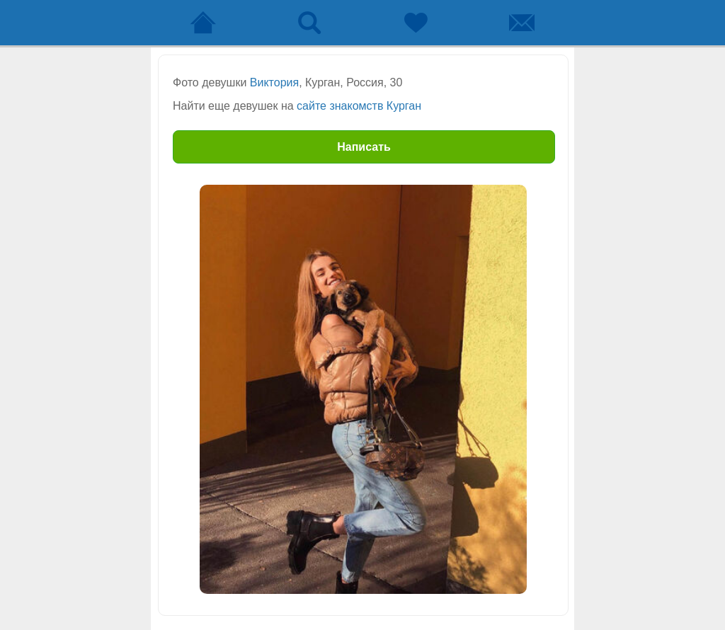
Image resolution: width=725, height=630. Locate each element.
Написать (364, 147)
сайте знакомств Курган (359, 106)
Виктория (274, 82)
